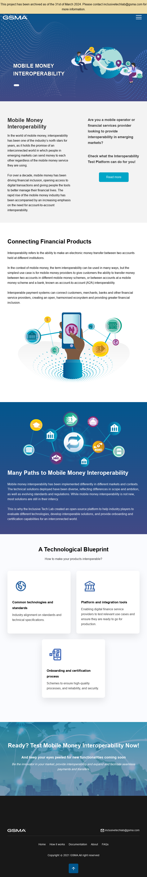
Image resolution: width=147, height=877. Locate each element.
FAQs (105, 844)
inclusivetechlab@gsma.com (122, 830)
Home (42, 844)
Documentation (78, 844)
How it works (57, 844)
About (94, 844)
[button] (16, 85)
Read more (113, 177)
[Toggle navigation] (138, 17)
